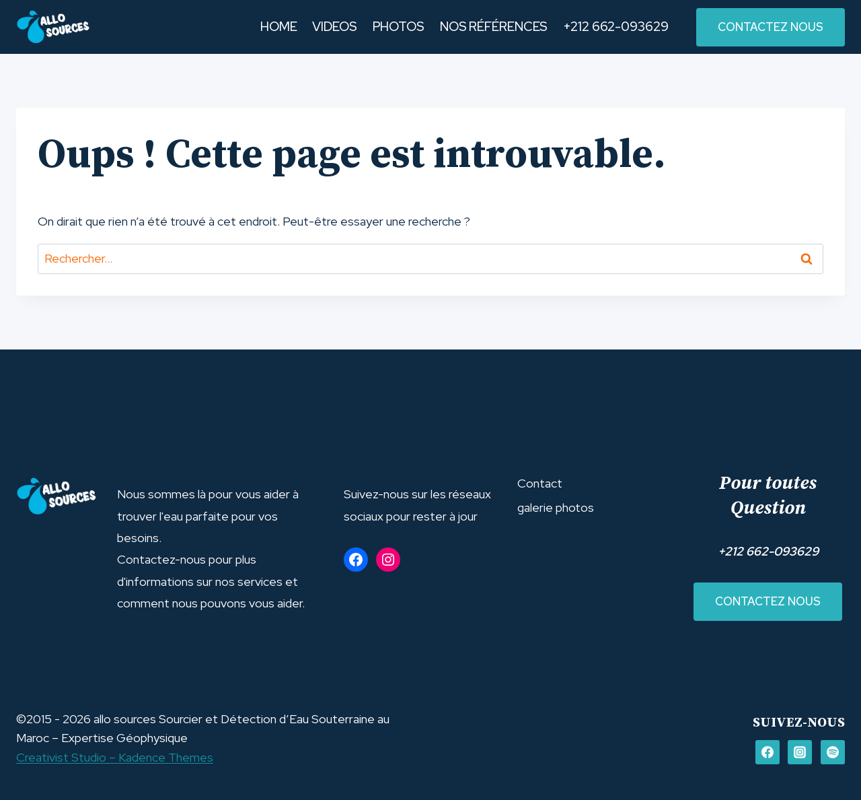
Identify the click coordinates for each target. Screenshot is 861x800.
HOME (278, 26)
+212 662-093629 (616, 26)
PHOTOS (398, 26)
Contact (539, 483)
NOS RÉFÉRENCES (494, 26)
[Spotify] (833, 752)
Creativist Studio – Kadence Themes (114, 757)
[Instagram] (800, 752)
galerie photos (555, 507)
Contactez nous (768, 601)
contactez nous (770, 27)
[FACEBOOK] (767, 752)
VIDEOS (334, 26)
